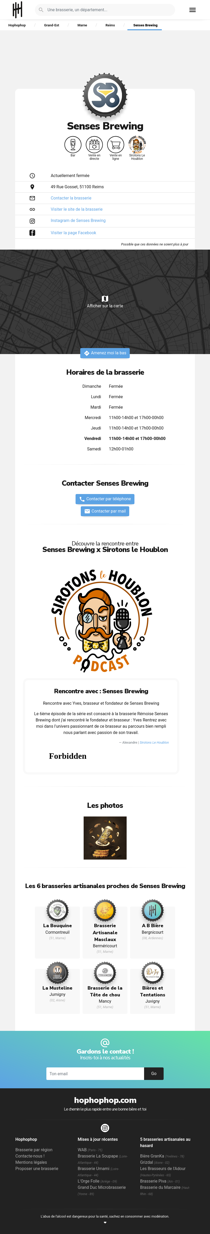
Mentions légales (31, 1162)
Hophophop (17, 9)
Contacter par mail (105, 511)
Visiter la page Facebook (73, 232)
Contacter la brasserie (71, 198)
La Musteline (57, 988)
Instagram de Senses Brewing (78, 220)
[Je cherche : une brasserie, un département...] (108, 10)
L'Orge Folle (97, 1181)
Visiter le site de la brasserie (77, 209)
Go (153, 1073)
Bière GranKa (162, 1156)
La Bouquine (57, 925)
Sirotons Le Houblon (154, 742)
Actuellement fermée (70, 175)
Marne (82, 25)
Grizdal (155, 1162)
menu (192, 10)
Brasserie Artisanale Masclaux (105, 932)
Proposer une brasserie (36, 1168)
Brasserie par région (33, 1149)
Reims (110, 25)
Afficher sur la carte (105, 301)
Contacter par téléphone (105, 499)
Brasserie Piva (160, 1181)
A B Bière (152, 925)
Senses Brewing (145, 25)
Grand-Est (51, 25)
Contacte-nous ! (30, 1156)
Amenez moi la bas (105, 353)
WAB (90, 1149)
